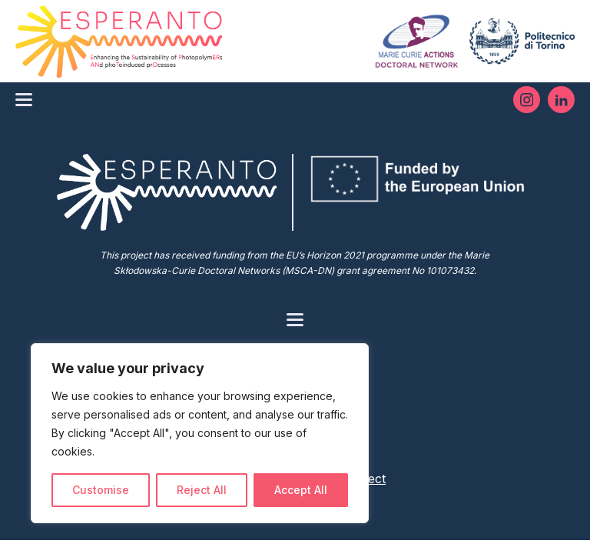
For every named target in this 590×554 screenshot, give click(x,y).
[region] (200, 433)
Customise (100, 489)
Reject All (202, 489)
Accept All (300, 489)
